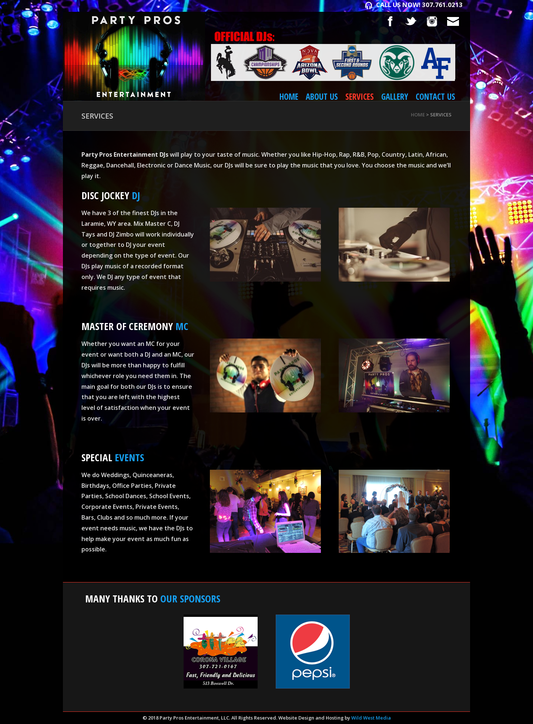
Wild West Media (371, 717)
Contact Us (435, 96)
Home (288, 96)
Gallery (394, 96)
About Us (322, 96)
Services (359, 96)
